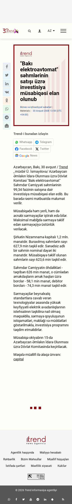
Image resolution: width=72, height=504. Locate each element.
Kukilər (62, 466)
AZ (50, 30)
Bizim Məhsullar (31, 459)
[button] (6, 66)
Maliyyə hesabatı (50, 452)
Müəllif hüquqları (58, 459)
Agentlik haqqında (22, 452)
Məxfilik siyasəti (41, 466)
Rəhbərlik (9, 459)
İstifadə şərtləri (15, 466)
